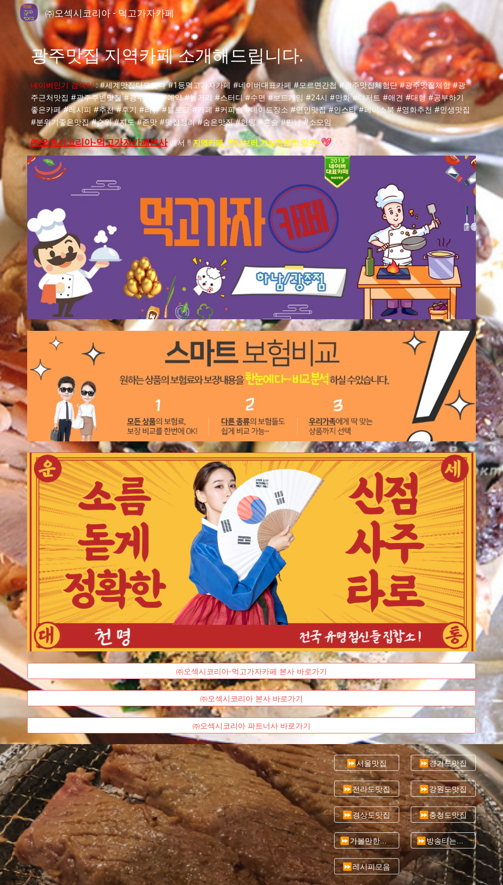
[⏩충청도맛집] (443, 814)
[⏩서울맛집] (367, 763)
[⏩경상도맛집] (367, 814)
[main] (251, 54)
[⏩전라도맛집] (367, 789)
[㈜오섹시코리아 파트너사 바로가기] (251, 725)
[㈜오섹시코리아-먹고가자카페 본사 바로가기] (251, 670)
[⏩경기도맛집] (443, 763)
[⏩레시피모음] (367, 866)
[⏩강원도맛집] (443, 789)
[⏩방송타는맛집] (443, 840)
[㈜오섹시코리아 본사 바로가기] (251, 698)
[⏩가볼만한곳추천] (367, 840)
